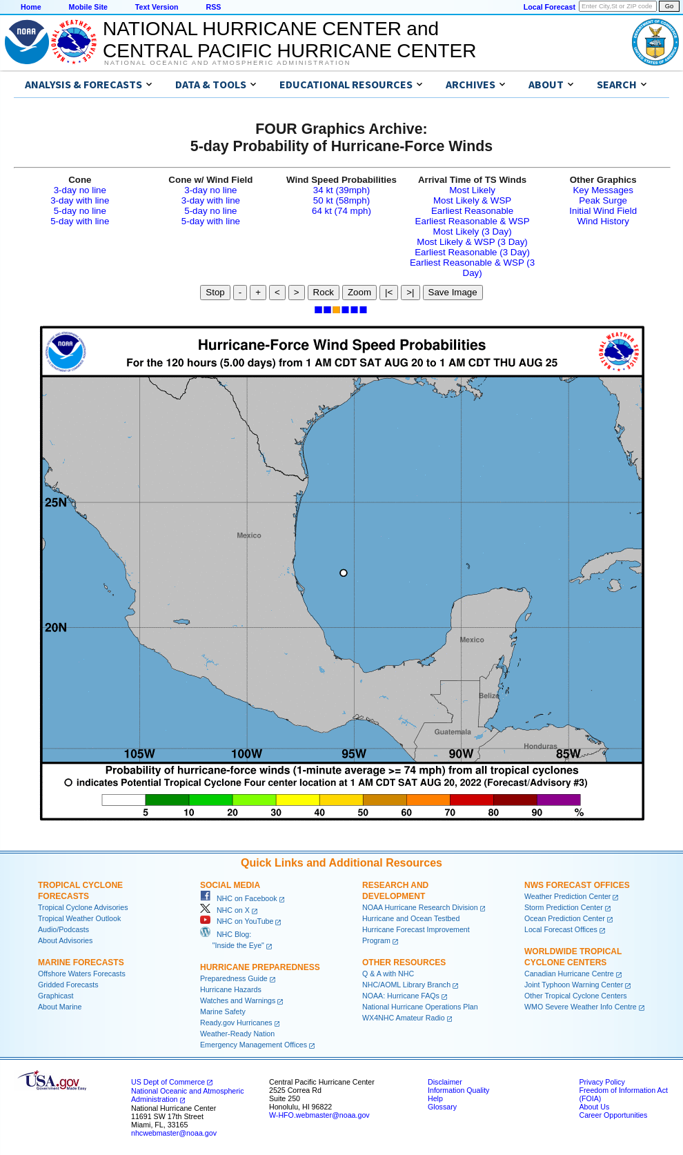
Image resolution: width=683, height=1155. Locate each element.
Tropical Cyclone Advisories (83, 907)
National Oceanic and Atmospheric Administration (227, 62)
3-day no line (80, 190)
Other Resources (404, 962)
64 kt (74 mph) (341, 211)
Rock (323, 292)
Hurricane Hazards (230, 989)
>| (410, 292)
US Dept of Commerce (168, 1082)
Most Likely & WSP (472, 200)
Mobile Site (88, 7)
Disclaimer (445, 1082)
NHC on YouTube (236, 921)
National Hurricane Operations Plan (420, 1007)
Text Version (157, 7)
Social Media (230, 885)
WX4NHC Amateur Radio (403, 1018)
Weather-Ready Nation (237, 1033)
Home (31, 7)
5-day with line (79, 221)
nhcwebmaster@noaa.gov (174, 1133)
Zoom (359, 292)
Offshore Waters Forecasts (82, 973)
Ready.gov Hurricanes (236, 1022)
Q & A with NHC (388, 973)
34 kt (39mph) (341, 190)
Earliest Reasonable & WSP (472, 221)
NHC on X (225, 910)
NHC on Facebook (238, 898)
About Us (594, 1107)
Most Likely (472, 190)
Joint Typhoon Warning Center (573, 984)
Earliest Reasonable (472, 211)
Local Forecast (549, 7)
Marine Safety (223, 1011)
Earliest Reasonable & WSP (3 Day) (472, 267)
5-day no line (80, 211)
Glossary (442, 1107)
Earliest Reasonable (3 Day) (472, 252)
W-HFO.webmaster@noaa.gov (319, 1115)
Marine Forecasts (81, 962)
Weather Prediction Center (567, 896)
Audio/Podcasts (63, 929)
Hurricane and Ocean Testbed (410, 918)
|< (389, 292)
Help (435, 1098)
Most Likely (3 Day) (472, 231)
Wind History (603, 221)
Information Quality (458, 1090)
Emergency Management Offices (253, 1044)
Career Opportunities (613, 1115)
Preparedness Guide (234, 978)
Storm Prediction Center (563, 907)
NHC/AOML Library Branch (406, 984)
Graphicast (56, 995)
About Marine (59, 1007)
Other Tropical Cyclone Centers (575, 995)
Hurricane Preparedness (260, 967)
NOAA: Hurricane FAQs (400, 995)
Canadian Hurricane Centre (569, 973)
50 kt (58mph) (341, 200)
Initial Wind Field (603, 211)
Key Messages (603, 190)
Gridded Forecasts (68, 984)
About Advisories (65, 940)
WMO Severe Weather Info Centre (580, 1007)
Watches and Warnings (237, 1000)
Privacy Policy (601, 1082)
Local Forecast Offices (560, 929)
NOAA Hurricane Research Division (420, 907)
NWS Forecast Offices (577, 885)
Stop (215, 292)
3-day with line (79, 200)
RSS (213, 7)
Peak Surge (603, 200)
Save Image (452, 292)
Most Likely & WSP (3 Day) (472, 242)
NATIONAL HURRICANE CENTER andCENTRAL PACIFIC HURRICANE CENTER (289, 39)
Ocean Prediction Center (564, 918)
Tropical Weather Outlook (79, 918)
